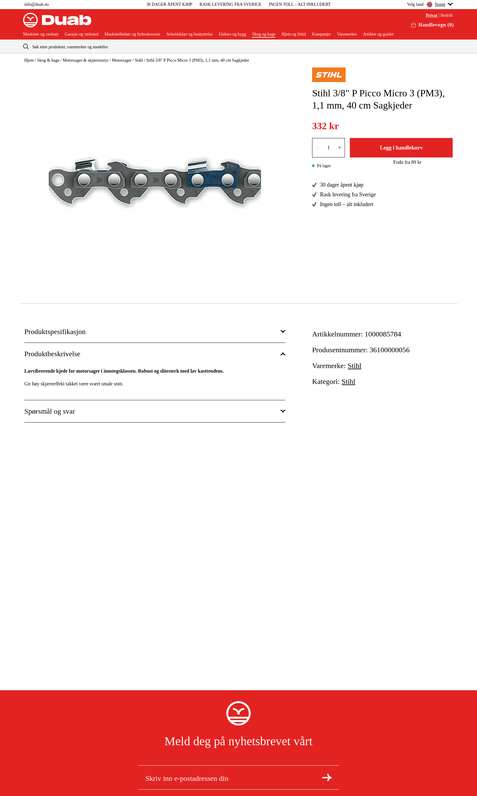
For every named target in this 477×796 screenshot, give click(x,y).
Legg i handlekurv (401, 148)
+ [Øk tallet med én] (339, 148)
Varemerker (347, 34)
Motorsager (122, 60)
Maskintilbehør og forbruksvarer (132, 34)
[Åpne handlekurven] (432, 24)
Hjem (29, 60)
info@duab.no (36, 4)
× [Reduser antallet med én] (317, 148)
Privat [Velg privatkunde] (431, 15)
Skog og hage (263, 34)
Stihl (139, 60)
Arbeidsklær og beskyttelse (189, 34)
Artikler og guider (378, 34)
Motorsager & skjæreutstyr (86, 60)
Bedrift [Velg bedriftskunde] (446, 15)
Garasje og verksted (82, 34)
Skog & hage (48, 60)
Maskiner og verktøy (41, 34)
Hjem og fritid (293, 34)
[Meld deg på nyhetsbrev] (327, 777)
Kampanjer (321, 34)
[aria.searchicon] (25, 46)
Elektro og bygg (232, 34)
